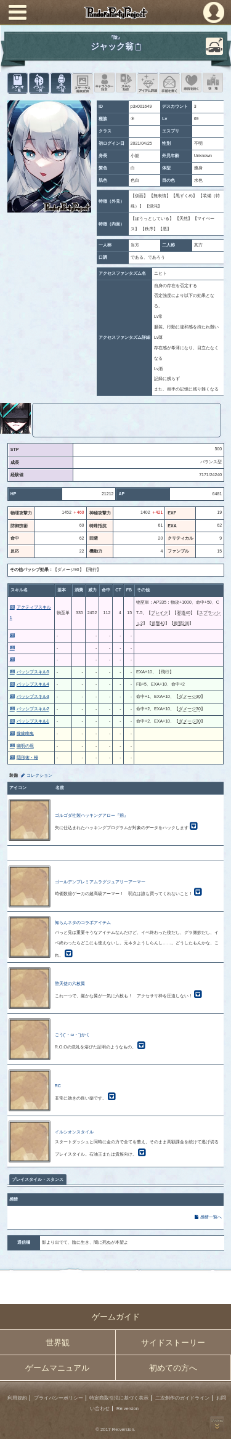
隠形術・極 (27, 757)
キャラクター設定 (104, 83)
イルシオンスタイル (74, 1132)
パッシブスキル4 (33, 684)
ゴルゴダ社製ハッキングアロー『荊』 (91, 815)
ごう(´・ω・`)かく (72, 1034)
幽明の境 (25, 746)
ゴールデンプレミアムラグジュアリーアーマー (100, 882)
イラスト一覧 (39, 83)
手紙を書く (169, 83)
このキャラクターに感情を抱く (191, 83)
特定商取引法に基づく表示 (118, 1398)
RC (58, 1086)
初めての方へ (173, 1367)
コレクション (39, 775)
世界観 (58, 1342)
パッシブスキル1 (33, 721)
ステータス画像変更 (82, 83)
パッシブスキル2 (33, 709)
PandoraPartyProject (115, 13)
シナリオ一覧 (17, 83)
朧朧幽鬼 (25, 733)
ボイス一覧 (61, 83)
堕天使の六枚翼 (70, 983)
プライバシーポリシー (58, 1398)
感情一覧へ (211, 1217)
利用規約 (17, 1398)
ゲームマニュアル (57, 1367)
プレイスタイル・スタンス (37, 1179)
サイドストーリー (173, 1342)
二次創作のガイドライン (182, 1398)
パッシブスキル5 (33, 672)
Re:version (127, 1408)
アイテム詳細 (147, 83)
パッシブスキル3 (33, 696)
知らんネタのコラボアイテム (83, 922)
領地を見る (213, 83)
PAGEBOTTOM (217, 1424)
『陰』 (115, 37)
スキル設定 (126, 83)
